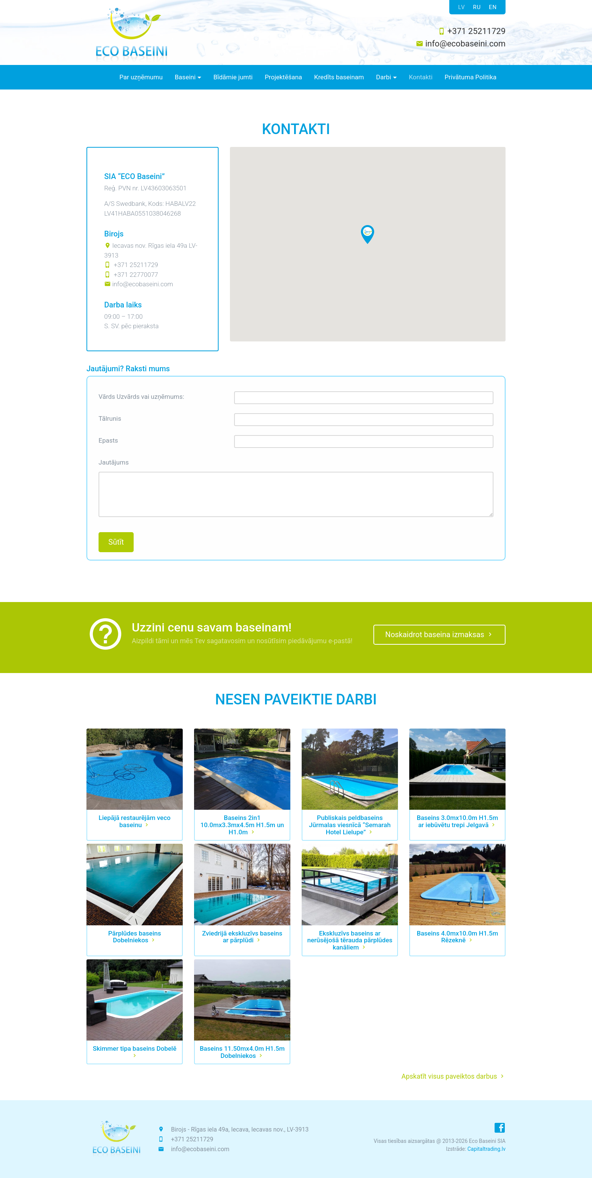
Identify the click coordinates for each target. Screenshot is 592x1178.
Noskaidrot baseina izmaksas (439, 634)
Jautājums (114, 462)
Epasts (108, 440)
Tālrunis (110, 418)
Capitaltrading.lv (486, 1149)
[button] (188, 77)
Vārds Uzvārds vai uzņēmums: (141, 396)
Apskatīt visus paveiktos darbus (453, 1076)
